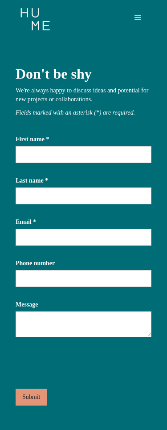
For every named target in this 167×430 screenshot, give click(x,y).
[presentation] (83, 359)
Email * (26, 222)
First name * (32, 139)
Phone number (35, 263)
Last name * (32, 180)
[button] (138, 17)
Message (27, 304)
